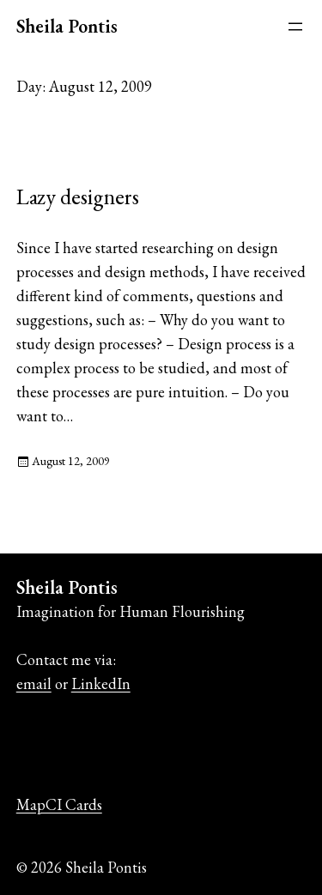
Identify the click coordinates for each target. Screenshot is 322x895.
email (34, 683)
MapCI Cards (59, 804)
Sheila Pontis (67, 26)
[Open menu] (295, 26)
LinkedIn (101, 683)
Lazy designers (77, 196)
